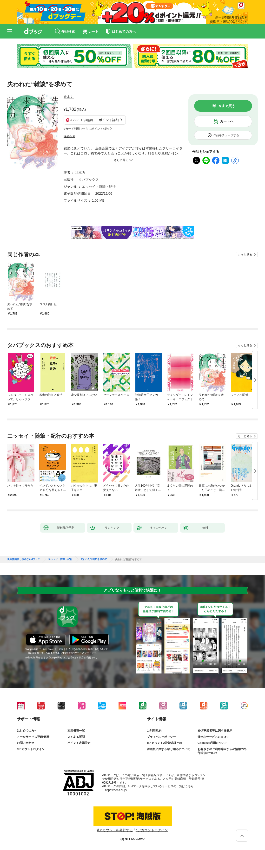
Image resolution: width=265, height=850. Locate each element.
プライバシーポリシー (161, 737)
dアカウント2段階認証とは (164, 743)
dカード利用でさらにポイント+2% (86, 128)
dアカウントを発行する (115, 830)
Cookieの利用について (212, 743)
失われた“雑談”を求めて (93, 559)
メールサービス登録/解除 (33, 737)
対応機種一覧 (76, 730)
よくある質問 (76, 737)
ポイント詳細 (109, 120)
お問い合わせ (25, 743)
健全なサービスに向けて (213, 737)
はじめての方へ (27, 730)
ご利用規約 (154, 730)
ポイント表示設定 (79, 743)
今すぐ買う (226, 106)
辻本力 (69, 97)
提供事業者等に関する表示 (215, 730)
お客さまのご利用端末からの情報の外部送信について (222, 751)
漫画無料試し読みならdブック (23, 559)
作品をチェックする (226, 135)
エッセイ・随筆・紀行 (99, 186)
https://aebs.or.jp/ (116, 790)
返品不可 (69, 136)
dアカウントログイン (31, 749)
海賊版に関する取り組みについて (168, 749)
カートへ (226, 121)
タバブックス (89, 179)
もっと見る (245, 254)
